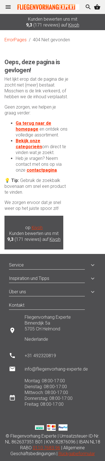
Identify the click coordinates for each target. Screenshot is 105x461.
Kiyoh (73, 25)
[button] (90, 265)
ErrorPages (15, 39)
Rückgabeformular (77, 453)
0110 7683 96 (46, 447)
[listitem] (52, 330)
